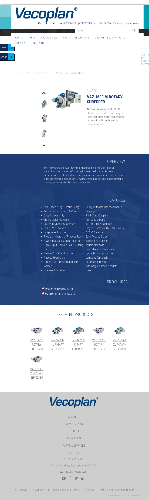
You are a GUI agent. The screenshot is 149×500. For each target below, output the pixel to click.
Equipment (21, 43)
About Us (74, 417)
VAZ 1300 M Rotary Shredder (99, 344)
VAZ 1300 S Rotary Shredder (36, 344)
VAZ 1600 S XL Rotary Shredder (119, 344)
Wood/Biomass (48, 37)
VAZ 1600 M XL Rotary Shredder (57, 344)
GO (137, 31)
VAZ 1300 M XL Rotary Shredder (36, 373)
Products (47, 73)
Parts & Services (74, 445)
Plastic (19, 37)
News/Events (70, 23)
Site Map (90, 489)
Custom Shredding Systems (111, 37)
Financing (74, 438)
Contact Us (85, 23)
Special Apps (82, 37)
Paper (32, 37)
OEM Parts (38, 43)
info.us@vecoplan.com (127, 23)
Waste (66, 37)
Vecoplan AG (39, 489)
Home (22, 73)
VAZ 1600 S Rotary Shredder (78, 344)
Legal (76, 489)
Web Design (106, 489)
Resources (74, 431)
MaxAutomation (60, 489)
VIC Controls (21, 489)
